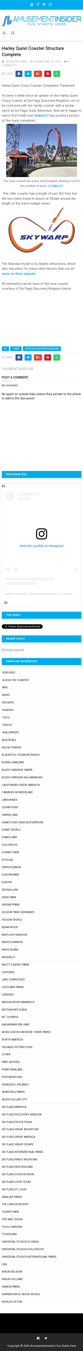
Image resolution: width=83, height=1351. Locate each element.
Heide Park (9, 897)
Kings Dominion (12, 942)
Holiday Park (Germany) (18, 912)
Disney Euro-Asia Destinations (22, 822)
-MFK (5, 687)
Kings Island (10, 949)
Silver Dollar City (14, 1099)
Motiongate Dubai (14, 1009)
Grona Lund (10, 889)
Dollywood (10, 844)
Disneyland (9, 837)
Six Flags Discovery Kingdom (42, 349)
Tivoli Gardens (12, 1226)
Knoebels (8, 957)
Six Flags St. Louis (14, 1189)
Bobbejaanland (13, 762)
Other (6, 1054)
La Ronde (8, 972)
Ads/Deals (9, 740)
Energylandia (11, 867)
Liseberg (8, 994)
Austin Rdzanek (16, 593)
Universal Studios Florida (20, 1241)
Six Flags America (14, 1107)
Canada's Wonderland (17, 792)
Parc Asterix (11, 1062)
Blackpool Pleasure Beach (21, 754)
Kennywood (10, 927)
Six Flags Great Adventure (20, 1129)
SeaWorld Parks (13, 1091)
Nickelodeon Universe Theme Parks (26, 1032)
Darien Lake (10, 814)
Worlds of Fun (12, 1301)
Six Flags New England (17, 1166)
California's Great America (21, 785)
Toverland (9, 1234)
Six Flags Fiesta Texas (17, 1122)
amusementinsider (44, 593)
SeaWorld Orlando (15, 1084)
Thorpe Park (10, 1211)
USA (4, 1264)
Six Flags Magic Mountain (19, 1159)
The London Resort (15, 1204)
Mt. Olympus (10, 1017)
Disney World (11, 829)
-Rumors (8, 710)
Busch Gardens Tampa (17, 769)
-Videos (7, 724)
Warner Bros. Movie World (21, 1294)
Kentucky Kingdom (14, 934)
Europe (7, 882)
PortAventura (12, 1077)
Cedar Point (10, 807)
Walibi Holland (12, 1279)
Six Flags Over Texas (16, 1181)
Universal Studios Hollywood (23, 1249)
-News (15, 349)
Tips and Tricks (12, 1219)
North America (12, 1039)
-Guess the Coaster (15, 680)
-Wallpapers (10, 732)
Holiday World (12, 919)
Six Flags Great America (18, 1136)
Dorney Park (10, 852)
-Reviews (8, 702)
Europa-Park (10, 874)
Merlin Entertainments (18, 1002)
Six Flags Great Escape (17, 1144)
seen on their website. (19, 274)
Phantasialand (12, 1069)
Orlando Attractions (17, 1047)
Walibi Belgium (12, 1271)
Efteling (7, 859)
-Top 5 (6, 717)
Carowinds (9, 799)
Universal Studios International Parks (29, 1256)
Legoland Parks (13, 987)
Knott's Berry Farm (15, 964)
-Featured (8, 672)
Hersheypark (11, 904)
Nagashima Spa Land (15, 1024)
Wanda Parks (11, 1286)
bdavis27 (41, 115)
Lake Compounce (13, 979)
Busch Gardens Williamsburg (22, 777)
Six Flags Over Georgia (18, 1174)
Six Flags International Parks (22, 1152)
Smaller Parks (12, 1197)
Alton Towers (11, 747)
